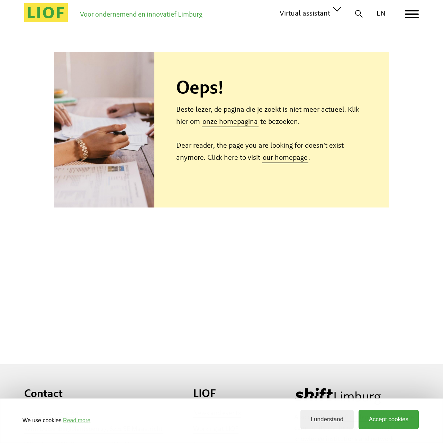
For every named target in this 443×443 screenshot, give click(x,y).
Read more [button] (76, 420)
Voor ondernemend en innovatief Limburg (141, 14)
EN (381, 13)
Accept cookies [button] (388, 419)
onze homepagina (230, 121)
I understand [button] (327, 419)
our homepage (285, 157)
